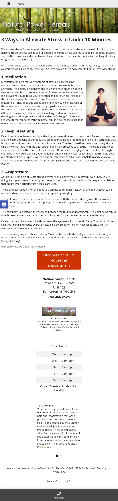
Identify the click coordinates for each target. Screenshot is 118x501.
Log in (68, 481)
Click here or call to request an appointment (59, 260)
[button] (4, 204)
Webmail (52, 481)
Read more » (44, 447)
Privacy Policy (59, 471)
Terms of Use (104, 468)
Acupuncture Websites (18, 468)
